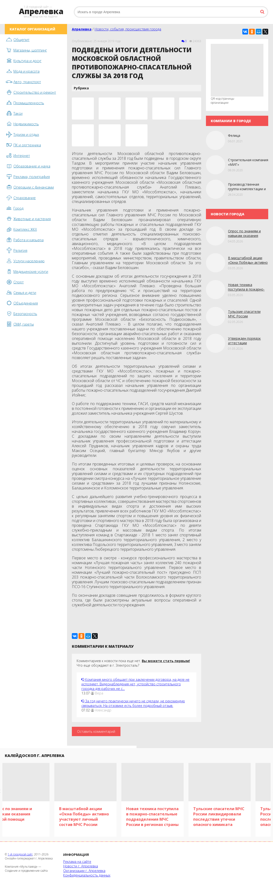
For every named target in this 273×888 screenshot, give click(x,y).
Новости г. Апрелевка (80, 866)
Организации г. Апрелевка (84, 870)
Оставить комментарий (96, 731)
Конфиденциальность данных (86, 875)
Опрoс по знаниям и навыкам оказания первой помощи (244, 235)
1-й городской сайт (20, 854)
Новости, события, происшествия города (128, 29)
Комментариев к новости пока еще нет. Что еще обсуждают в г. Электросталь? (133, 663)
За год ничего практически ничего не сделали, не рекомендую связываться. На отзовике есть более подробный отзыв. (133, 703)
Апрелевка (81, 29)
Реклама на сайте (77, 861)
